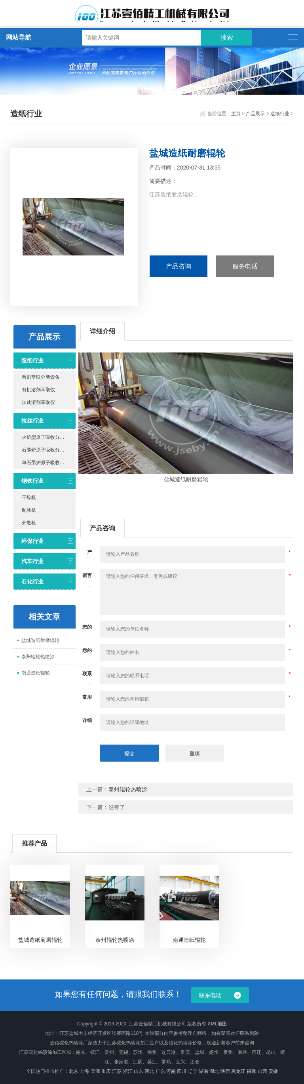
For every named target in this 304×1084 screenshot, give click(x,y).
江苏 (117, 1071)
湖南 (203, 1071)
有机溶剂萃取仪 (38, 389)
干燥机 (29, 497)
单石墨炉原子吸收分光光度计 (49, 462)
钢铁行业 (32, 481)
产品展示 (255, 113)
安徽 (273, 1071)
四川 (181, 1071)
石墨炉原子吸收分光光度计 (49, 450)
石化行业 (32, 581)
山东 (138, 1071)
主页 (236, 113)
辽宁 (193, 1071)
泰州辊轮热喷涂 (38, 656)
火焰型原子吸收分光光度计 (49, 437)
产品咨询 (178, 266)
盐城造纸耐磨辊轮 (40, 640)
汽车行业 (32, 561)
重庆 (106, 1071)
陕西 (225, 1071)
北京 (73, 1071)
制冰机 (29, 510)
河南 (171, 1071)
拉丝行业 (32, 420)
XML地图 (217, 1024)
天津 (95, 1071)
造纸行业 (279, 113)
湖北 (214, 1071)
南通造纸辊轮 (35, 673)
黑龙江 (238, 1071)
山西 (262, 1071)
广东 (160, 1071)
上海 (84, 1071)
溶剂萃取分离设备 (41, 377)
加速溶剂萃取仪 (38, 402)
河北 (149, 1071)
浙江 (128, 1071)
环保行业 (32, 541)
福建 (251, 1071)
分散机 (29, 523)
